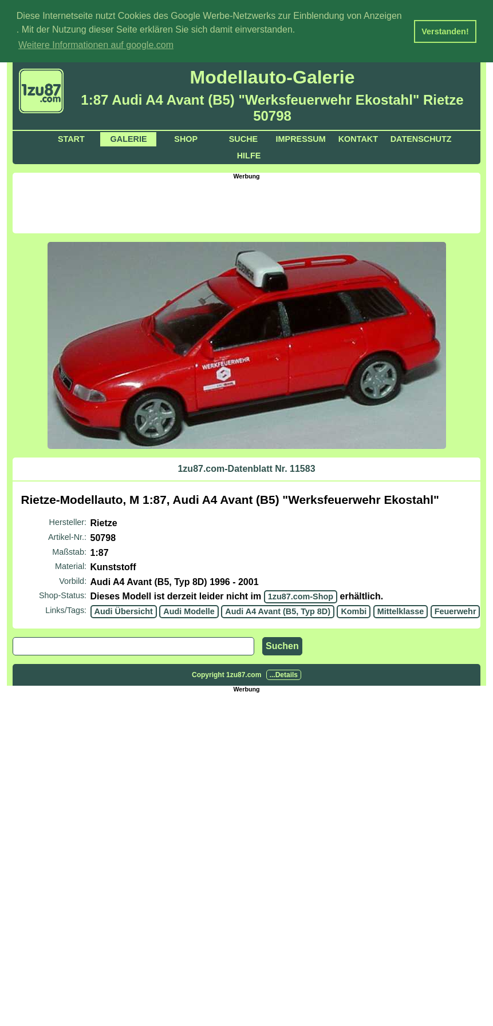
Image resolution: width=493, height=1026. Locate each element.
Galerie (129, 138)
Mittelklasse (400, 610)
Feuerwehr (455, 610)
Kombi (353, 610)
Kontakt (358, 138)
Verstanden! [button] (444, 31)
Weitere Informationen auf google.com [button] (95, 45)
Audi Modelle (189, 610)
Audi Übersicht (123, 610)
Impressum (301, 138)
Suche (243, 138)
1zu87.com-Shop (300, 596)
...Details (284, 674)
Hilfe (249, 155)
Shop (186, 138)
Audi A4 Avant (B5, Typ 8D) (277, 610)
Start (71, 138)
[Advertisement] (246, 204)
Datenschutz (421, 138)
